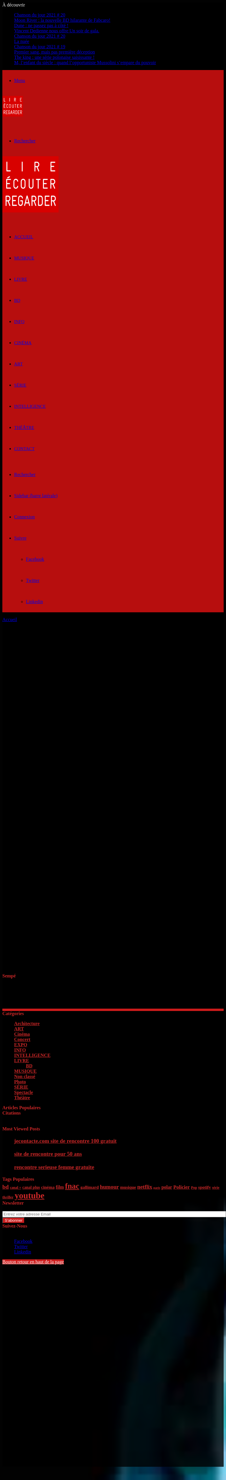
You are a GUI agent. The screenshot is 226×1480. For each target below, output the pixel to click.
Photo (20, 1081)
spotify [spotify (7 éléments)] (204, 1187)
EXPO (20, 1044)
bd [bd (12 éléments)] (5, 1187)
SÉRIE (20, 385)
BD (17, 300)
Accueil (9, 619)
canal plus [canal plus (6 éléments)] (31, 1187)
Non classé (24, 1076)
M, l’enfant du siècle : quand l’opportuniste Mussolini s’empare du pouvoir (85, 62)
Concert (22, 1039)
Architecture (26, 1023)
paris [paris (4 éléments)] (156, 1187)
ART (18, 364)
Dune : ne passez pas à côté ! (41, 25)
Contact (24, 448)
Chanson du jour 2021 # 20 (39, 14)
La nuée (21, 41)
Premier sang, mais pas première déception (54, 51)
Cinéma (22, 342)
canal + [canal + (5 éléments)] (15, 1187)
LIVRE (20, 279)
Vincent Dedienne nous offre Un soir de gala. (56, 30)
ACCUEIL (23, 237)
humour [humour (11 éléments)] (109, 1187)
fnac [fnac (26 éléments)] (72, 1186)
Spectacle (23, 1092)
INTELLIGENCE (30, 406)
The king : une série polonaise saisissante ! (54, 57)
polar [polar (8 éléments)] (166, 1187)
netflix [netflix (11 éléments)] (144, 1187)
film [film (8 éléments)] (60, 1187)
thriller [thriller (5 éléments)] (8, 1197)
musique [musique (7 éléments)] (128, 1187)
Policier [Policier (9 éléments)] (181, 1187)
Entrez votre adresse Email (27, 1208)
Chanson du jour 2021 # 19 (39, 46)
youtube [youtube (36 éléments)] (29, 1195)
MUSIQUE (24, 258)
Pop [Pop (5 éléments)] (194, 1187)
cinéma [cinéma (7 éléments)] (48, 1187)
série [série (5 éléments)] (216, 1187)
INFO (19, 321)
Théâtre (24, 427)
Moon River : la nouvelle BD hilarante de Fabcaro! (62, 20)
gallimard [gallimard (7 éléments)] (89, 1187)
